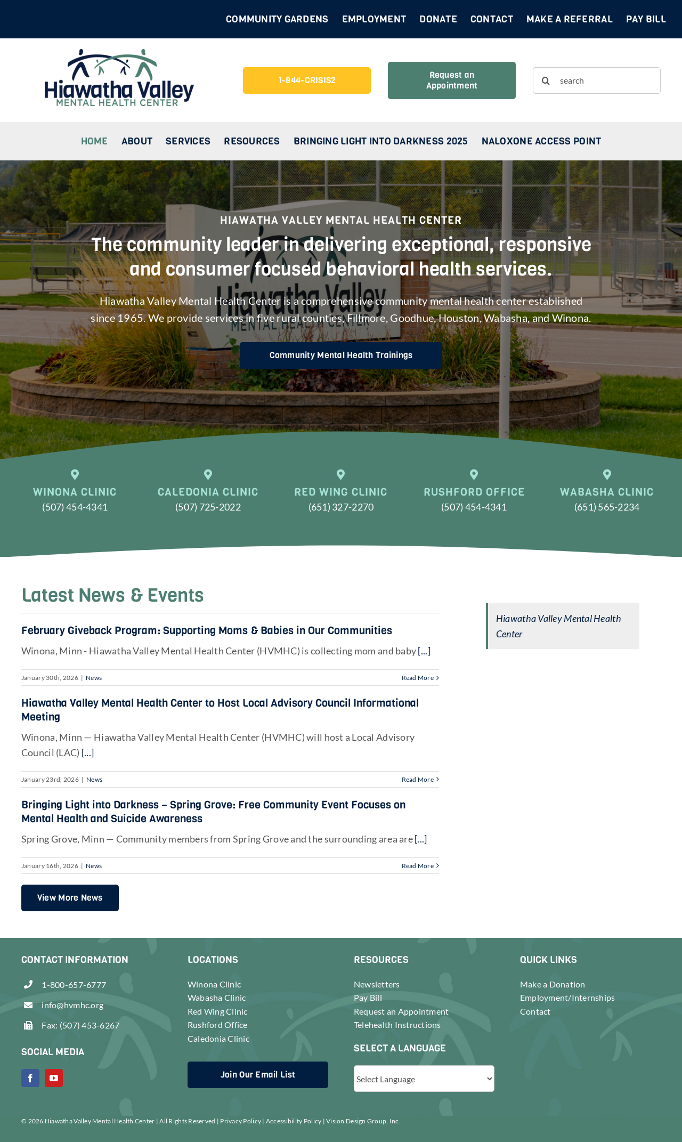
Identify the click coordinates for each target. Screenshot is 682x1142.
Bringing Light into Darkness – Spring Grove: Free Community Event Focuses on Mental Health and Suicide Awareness (213, 812)
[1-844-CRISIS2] (307, 80)
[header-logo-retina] (119, 54)
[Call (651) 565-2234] (607, 497)
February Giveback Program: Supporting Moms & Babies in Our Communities (206, 630)
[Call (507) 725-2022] (208, 497)
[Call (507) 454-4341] (75, 497)
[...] (423, 651)
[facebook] (30, 1078)
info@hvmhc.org (72, 1005)
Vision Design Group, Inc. (363, 1121)
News (94, 678)
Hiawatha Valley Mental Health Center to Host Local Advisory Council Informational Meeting (220, 710)
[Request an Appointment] (452, 80)
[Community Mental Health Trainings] (341, 355)
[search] (597, 80)
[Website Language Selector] (424, 1078)
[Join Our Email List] (258, 1075)
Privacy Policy (240, 1121)
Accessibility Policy (293, 1121)
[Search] (546, 80)
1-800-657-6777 (74, 984)
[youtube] (54, 1078)
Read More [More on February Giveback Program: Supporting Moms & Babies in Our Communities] (418, 678)
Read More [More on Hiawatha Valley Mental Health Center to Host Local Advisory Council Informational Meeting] (418, 779)
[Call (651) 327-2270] (341, 497)
